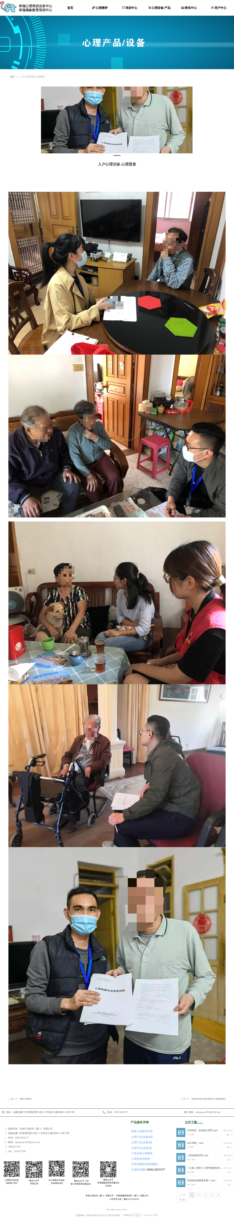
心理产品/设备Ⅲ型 (142, 1137)
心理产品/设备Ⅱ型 (141, 1142)
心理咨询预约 (139, 1169)
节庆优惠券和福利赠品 (144, 1164)
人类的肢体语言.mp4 (197, 1155)
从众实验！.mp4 (195, 1143)
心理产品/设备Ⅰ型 (141, 1148)
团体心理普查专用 (142, 1131)
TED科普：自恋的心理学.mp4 (202, 1130)
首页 (12, 76)
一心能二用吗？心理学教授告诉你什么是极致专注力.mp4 (205, 1168)
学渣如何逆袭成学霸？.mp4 (201, 1180)
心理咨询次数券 (140, 1159)
